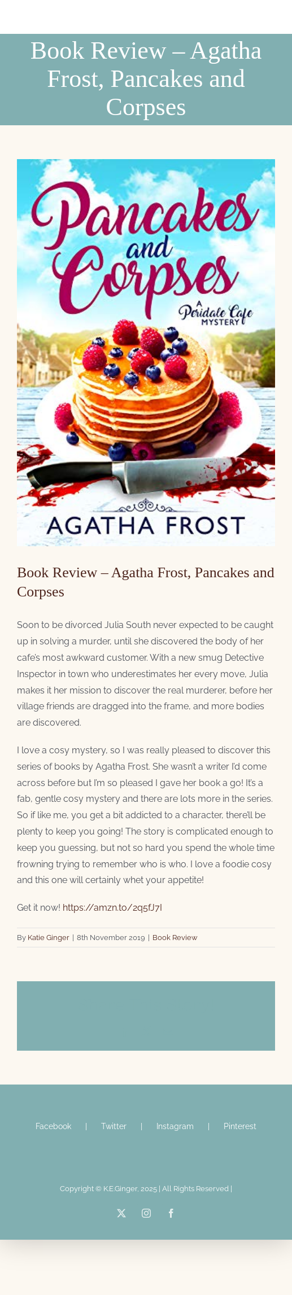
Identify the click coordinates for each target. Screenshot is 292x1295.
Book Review (175, 937)
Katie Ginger (48, 937)
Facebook (53, 1126)
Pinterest (240, 1126)
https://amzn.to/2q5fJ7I (112, 907)
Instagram (175, 1126)
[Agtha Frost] (146, 352)
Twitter (114, 1126)
